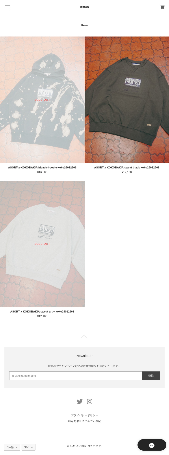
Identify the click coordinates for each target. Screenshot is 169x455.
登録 (151, 375)
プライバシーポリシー (84, 415)
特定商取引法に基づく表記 (84, 421)
